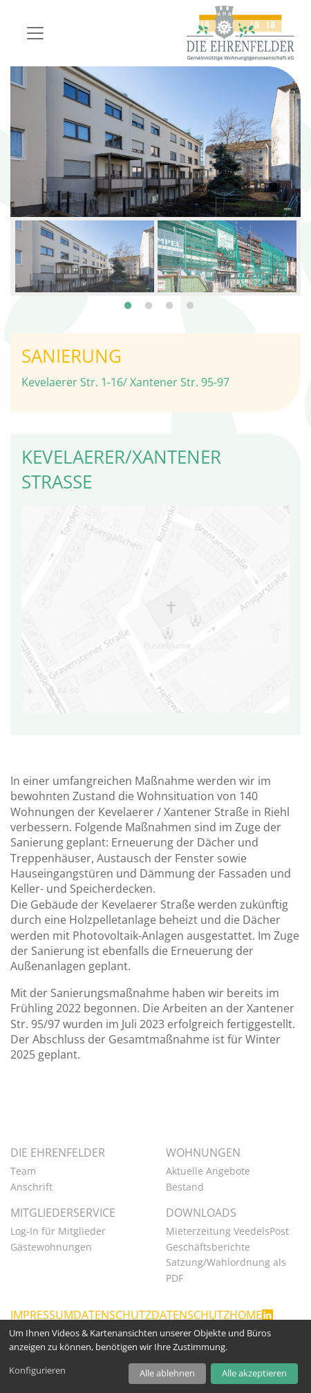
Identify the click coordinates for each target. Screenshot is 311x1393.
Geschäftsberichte (208, 1243)
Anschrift (31, 1183)
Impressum (41, 1312)
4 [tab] (190, 296)
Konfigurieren (37, 1370)
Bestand (185, 1183)
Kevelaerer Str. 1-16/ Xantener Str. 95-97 (125, 378)
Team (23, 1168)
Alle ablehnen (167, 1373)
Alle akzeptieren (254, 1373)
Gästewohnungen (51, 1243)
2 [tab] (149, 296)
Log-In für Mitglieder (58, 1228)
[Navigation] (35, 33)
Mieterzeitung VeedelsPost (227, 1228)
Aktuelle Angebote (208, 1168)
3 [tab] (169, 296)
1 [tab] (128, 296)
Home (245, 1312)
